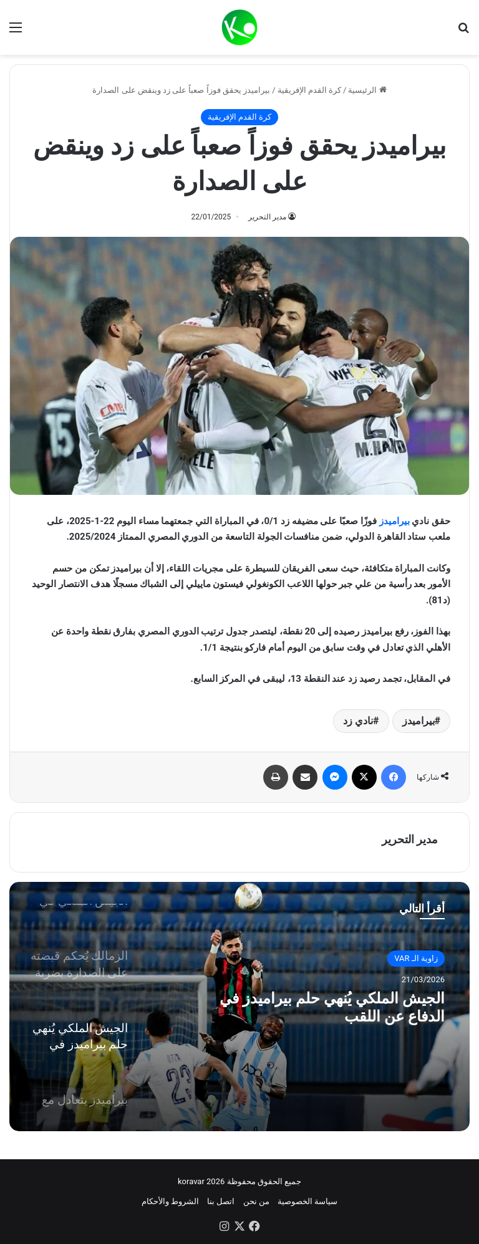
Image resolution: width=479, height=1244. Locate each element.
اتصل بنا (221, 1201)
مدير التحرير (267, 217)
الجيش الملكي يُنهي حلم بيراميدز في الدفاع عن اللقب (335, 1011)
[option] (239, 1006)
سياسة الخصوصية (307, 1201)
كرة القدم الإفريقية (309, 90)
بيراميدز (394, 521)
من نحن (256, 1201)
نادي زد (358, 721)
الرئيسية (367, 90)
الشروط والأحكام (170, 1201)
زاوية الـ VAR (416, 958)
